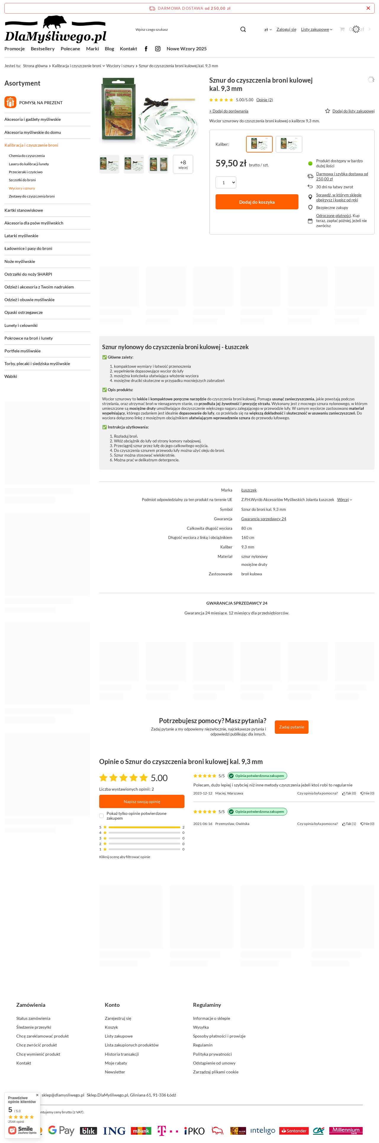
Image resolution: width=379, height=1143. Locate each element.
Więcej (343, 499)
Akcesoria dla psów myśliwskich (33, 222)
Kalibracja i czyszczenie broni (76, 65)
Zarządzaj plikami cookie (215, 1071)
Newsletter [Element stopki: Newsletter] (115, 1071)
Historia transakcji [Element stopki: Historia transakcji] (122, 1054)
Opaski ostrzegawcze (23, 312)
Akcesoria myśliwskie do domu (32, 132)
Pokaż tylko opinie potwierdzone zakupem (136, 816)
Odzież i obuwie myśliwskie (29, 299)
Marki (92, 48)
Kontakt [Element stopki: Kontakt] (23, 1062)
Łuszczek (249, 490)
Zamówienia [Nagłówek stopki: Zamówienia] (30, 1004)
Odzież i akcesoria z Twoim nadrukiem (39, 286)
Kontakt (128, 48)
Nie (368, 793)
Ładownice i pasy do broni (28, 248)
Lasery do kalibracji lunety (29, 164)
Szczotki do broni (22, 180)
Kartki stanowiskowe (23, 210)
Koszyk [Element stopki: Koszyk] (111, 1027)
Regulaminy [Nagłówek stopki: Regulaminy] (207, 1004)
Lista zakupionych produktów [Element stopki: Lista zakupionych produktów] (132, 1044)
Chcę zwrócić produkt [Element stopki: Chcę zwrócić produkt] (36, 1044)
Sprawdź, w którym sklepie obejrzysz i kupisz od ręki (339, 197)
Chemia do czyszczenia (27, 155)
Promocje (14, 48)
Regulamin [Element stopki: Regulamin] (203, 1044)
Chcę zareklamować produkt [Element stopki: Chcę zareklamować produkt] (42, 1035)
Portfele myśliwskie (22, 350)
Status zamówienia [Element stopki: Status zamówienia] (33, 1018)
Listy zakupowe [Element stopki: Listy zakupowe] (119, 1035)
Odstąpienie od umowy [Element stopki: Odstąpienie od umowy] (214, 1062)
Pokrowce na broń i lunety (28, 338)
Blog (109, 48)
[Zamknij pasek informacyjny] (368, 8)
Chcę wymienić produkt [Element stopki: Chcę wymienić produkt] (38, 1054)
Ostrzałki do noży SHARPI (28, 274)
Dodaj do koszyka (257, 202)
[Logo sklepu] (55, 29)
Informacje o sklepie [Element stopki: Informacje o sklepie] (211, 1018)
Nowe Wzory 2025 (187, 48)
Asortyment (22, 83)
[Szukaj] (243, 29)
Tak (349, 793)
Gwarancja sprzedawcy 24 (263, 518)
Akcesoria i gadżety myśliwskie (32, 119)
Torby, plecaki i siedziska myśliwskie (37, 363)
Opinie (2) (264, 99)
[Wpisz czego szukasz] (190, 29)
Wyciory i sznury (120, 65)
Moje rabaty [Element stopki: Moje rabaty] (116, 1062)
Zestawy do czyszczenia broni (32, 196)
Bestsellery (43, 48)
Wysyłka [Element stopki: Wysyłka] (201, 1027)
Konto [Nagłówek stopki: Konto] (112, 1004)
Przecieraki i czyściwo (26, 172)
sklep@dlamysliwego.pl (63, 1094)
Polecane (70, 48)
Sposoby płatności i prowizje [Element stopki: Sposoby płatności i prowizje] (219, 1035)
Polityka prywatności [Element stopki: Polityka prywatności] (212, 1054)
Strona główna (35, 65)
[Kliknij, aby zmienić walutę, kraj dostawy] (268, 29)
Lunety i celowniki (21, 325)
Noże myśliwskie (19, 261)
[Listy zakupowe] (317, 29)
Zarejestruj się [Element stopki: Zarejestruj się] (118, 1018)
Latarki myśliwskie (21, 235)
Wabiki (10, 376)
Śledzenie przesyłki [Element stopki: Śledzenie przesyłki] (33, 1027)
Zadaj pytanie (291, 726)
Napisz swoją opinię (142, 801)
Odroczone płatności (333, 215)
